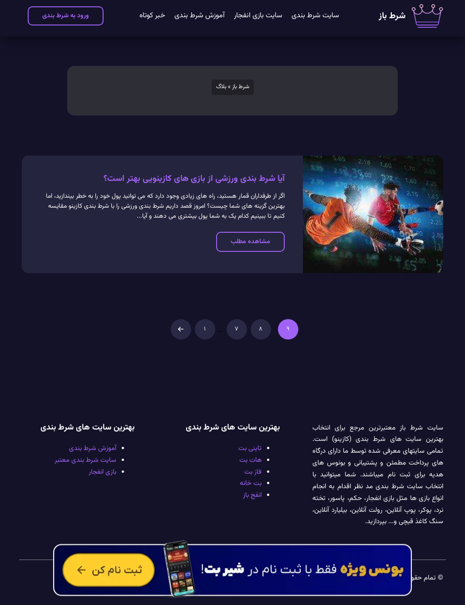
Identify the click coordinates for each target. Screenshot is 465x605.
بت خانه (251, 483)
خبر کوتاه (152, 15)
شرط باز (392, 16)
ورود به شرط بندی (65, 15)
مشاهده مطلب (250, 241)
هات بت (250, 460)
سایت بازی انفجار (258, 15)
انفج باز (252, 495)
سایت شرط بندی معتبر (85, 460)
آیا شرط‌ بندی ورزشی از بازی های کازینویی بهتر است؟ (194, 178)
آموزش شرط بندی (199, 15)
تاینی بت (250, 448)
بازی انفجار (102, 471)
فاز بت (253, 471)
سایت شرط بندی (315, 15)
